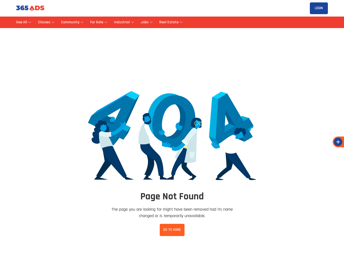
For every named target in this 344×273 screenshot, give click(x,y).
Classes (46, 22)
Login (319, 8)
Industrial (124, 22)
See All (23, 22)
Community (72, 22)
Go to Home (172, 229)
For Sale (98, 22)
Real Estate (170, 22)
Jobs (146, 22)
